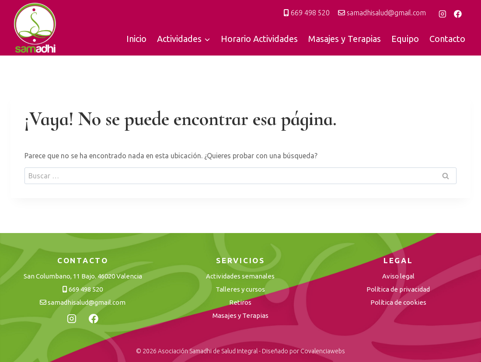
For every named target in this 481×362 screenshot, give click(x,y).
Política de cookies (398, 302)
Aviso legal (398, 276)
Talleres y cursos (240, 289)
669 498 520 (307, 13)
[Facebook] (458, 14)
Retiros (240, 302)
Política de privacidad (398, 289)
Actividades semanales (240, 276)
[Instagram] (442, 14)
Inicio (136, 39)
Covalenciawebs (322, 351)
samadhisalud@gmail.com (382, 13)
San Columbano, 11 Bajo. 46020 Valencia (83, 276)
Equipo (405, 39)
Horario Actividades (259, 39)
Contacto (447, 39)
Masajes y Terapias (344, 39)
